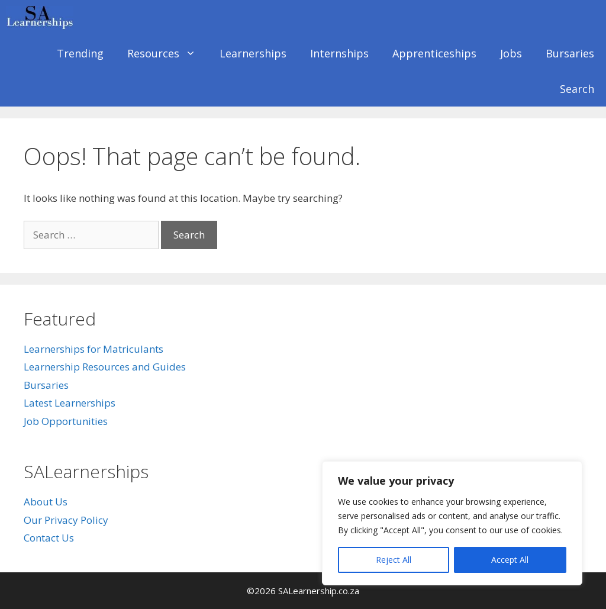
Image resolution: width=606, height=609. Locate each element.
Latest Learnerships (69, 403)
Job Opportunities (66, 421)
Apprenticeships (434, 53)
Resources (167, 53)
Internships (339, 53)
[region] (452, 523)
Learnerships (253, 53)
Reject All (393, 559)
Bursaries (570, 53)
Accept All (509, 559)
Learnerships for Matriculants (93, 349)
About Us (45, 501)
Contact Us (49, 537)
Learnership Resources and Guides (105, 366)
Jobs (511, 53)
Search (577, 89)
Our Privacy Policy (66, 520)
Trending (80, 53)
